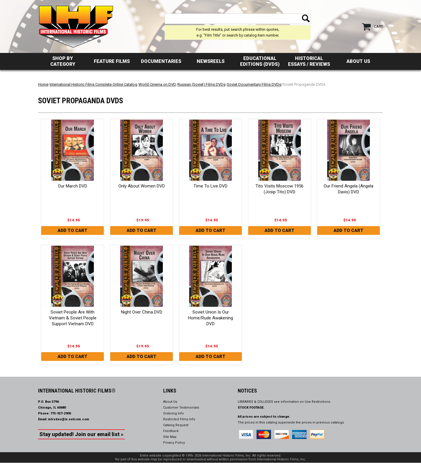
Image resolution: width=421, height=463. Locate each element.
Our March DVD (72, 186)
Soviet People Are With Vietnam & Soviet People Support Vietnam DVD (72, 317)
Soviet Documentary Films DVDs (254, 84)
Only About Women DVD (141, 186)
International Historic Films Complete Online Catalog (93, 84)
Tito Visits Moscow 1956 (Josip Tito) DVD (279, 189)
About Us (358, 61)
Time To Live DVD (210, 186)
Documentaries (161, 61)
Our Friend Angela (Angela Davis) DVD (348, 189)
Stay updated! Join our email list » (81, 434)
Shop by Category (62, 61)
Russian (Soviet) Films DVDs (201, 84)
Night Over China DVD (141, 312)
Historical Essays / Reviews (309, 61)
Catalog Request (175, 425)
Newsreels (211, 61)
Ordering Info (173, 413)
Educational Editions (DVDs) (259, 61)
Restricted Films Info (179, 419)
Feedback (171, 431)
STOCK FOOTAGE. (251, 407)
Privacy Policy (174, 443)
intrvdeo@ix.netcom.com (68, 419)
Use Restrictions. (318, 402)
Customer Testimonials (181, 407)
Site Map (170, 437)
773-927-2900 (60, 413)
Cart (378, 26)
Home (43, 84)
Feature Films (112, 61)
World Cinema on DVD (157, 84)
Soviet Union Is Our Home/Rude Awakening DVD (210, 317)
